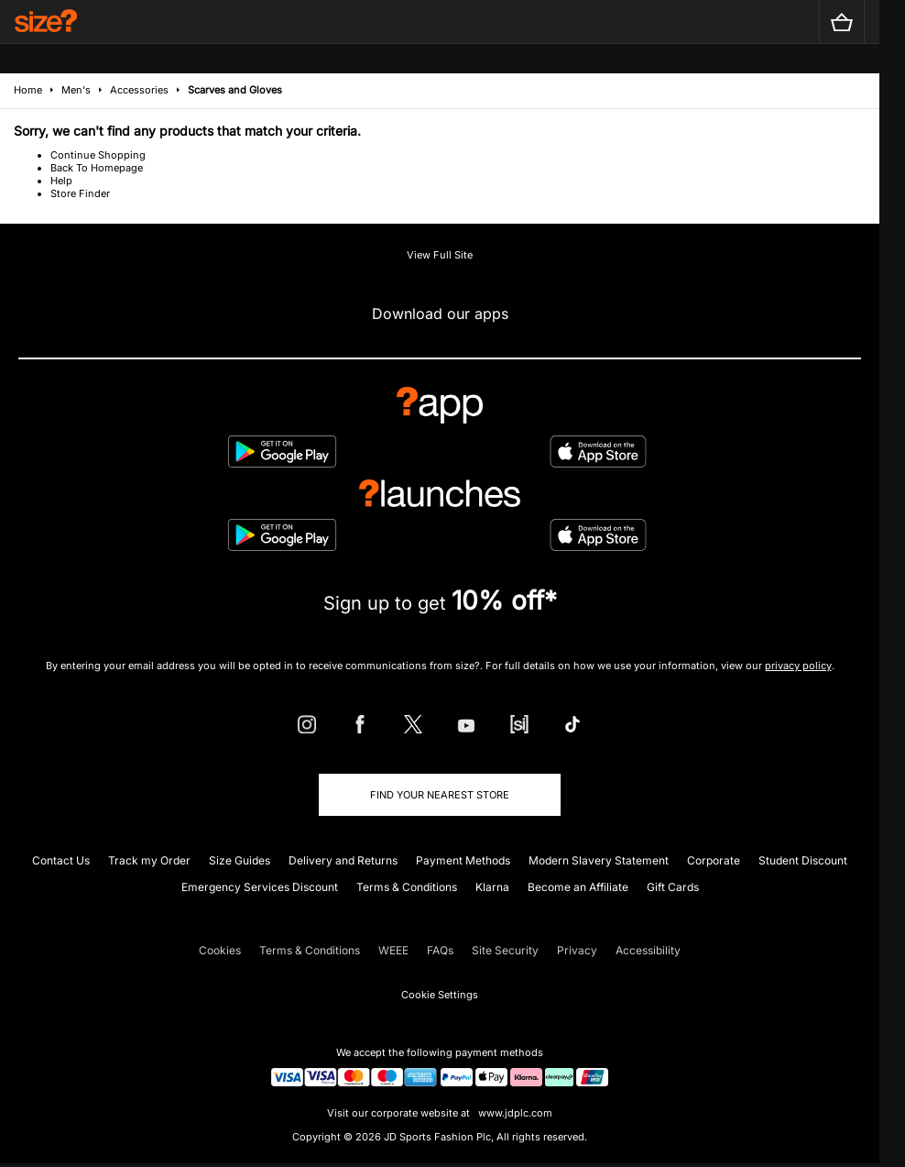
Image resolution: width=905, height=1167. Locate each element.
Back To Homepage (96, 167)
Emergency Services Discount (259, 887)
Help (61, 180)
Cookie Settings (439, 994)
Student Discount (802, 860)
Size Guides (239, 860)
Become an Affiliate (578, 887)
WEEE (393, 950)
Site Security (505, 950)
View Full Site (440, 254)
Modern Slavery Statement (599, 860)
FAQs (440, 950)
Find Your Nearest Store (439, 794)
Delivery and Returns (343, 860)
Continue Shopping (98, 155)
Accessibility (648, 950)
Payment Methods (463, 860)
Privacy (577, 950)
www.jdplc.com (513, 1112)
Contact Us (61, 860)
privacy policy (798, 665)
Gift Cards (673, 887)
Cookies (220, 950)
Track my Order (149, 860)
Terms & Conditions (406, 887)
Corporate (713, 860)
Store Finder (80, 193)
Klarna (492, 887)
